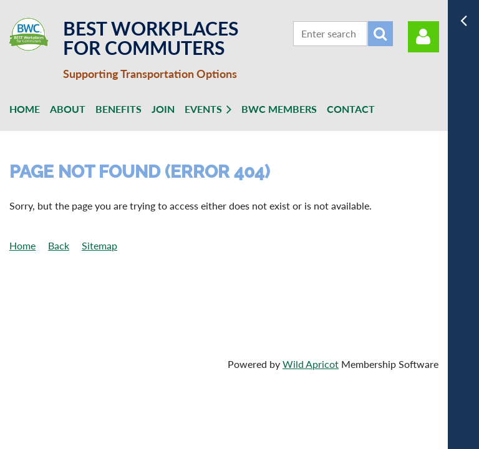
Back (58, 245)
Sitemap (99, 245)
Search (380, 33)
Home (22, 245)
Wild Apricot (311, 364)
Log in (423, 36)
